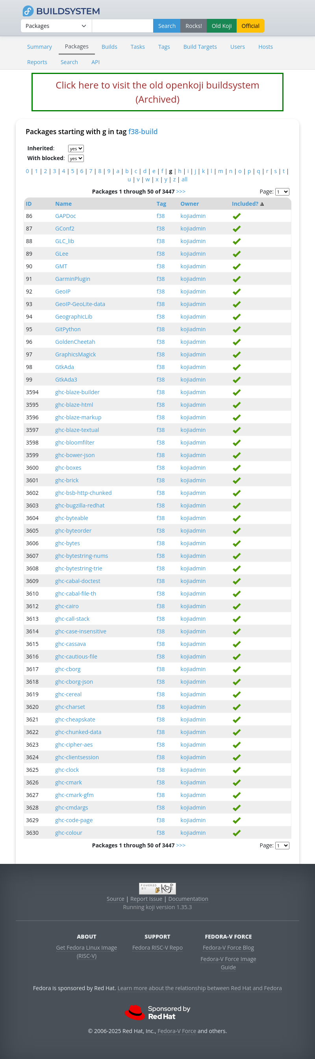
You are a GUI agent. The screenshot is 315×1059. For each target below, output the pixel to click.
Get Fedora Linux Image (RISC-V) (86, 951)
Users (237, 46)
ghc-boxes (68, 467)
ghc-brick (66, 480)
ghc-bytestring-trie (78, 568)
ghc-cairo (67, 606)
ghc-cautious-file (76, 656)
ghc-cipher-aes (74, 744)
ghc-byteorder (73, 530)
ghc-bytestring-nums (81, 555)
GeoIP (62, 291)
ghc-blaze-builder (77, 392)
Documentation (188, 898)
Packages (77, 46)
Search (69, 62)
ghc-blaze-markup (78, 417)
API (95, 62)
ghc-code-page (74, 820)
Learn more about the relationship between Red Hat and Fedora (199, 988)
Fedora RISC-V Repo (157, 947)
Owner (189, 203)
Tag (161, 203)
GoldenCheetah (75, 341)
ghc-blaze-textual (77, 430)
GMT (61, 266)
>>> (180, 191)
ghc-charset (70, 706)
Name (63, 203)
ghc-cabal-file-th (75, 593)
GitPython (68, 329)
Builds (109, 46)
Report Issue (146, 898)
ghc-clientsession (77, 757)
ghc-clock (67, 769)
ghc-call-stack (72, 618)
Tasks (138, 46)
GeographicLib (73, 316)
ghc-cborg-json (74, 681)
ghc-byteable (71, 518)
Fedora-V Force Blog (228, 947)
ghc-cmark (68, 782)
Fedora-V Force (177, 1031)
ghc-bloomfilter (74, 442)
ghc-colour (68, 832)
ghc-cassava (70, 644)
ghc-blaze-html (74, 404)
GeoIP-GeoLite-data (80, 304)
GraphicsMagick (75, 354)
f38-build (143, 131)
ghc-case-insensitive (80, 631)
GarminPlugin (72, 278)
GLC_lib (64, 241)
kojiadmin (193, 216)
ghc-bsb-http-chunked (83, 492)
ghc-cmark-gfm (74, 795)
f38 (161, 216)
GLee (61, 253)
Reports (37, 62)
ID (29, 203)
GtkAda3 (66, 379)
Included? (245, 203)
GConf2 (64, 228)
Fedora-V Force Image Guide (228, 963)
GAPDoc (65, 216)
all (184, 179)
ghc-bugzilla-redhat (79, 505)
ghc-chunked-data (78, 732)
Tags (164, 46)
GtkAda (64, 367)
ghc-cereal (68, 694)
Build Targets (200, 46)
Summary (39, 46)
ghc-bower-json (75, 455)
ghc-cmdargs (71, 807)
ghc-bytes (67, 543)
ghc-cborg (67, 669)
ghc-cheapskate (75, 719)
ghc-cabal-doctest (77, 581)
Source (115, 898)
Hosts (265, 46)
